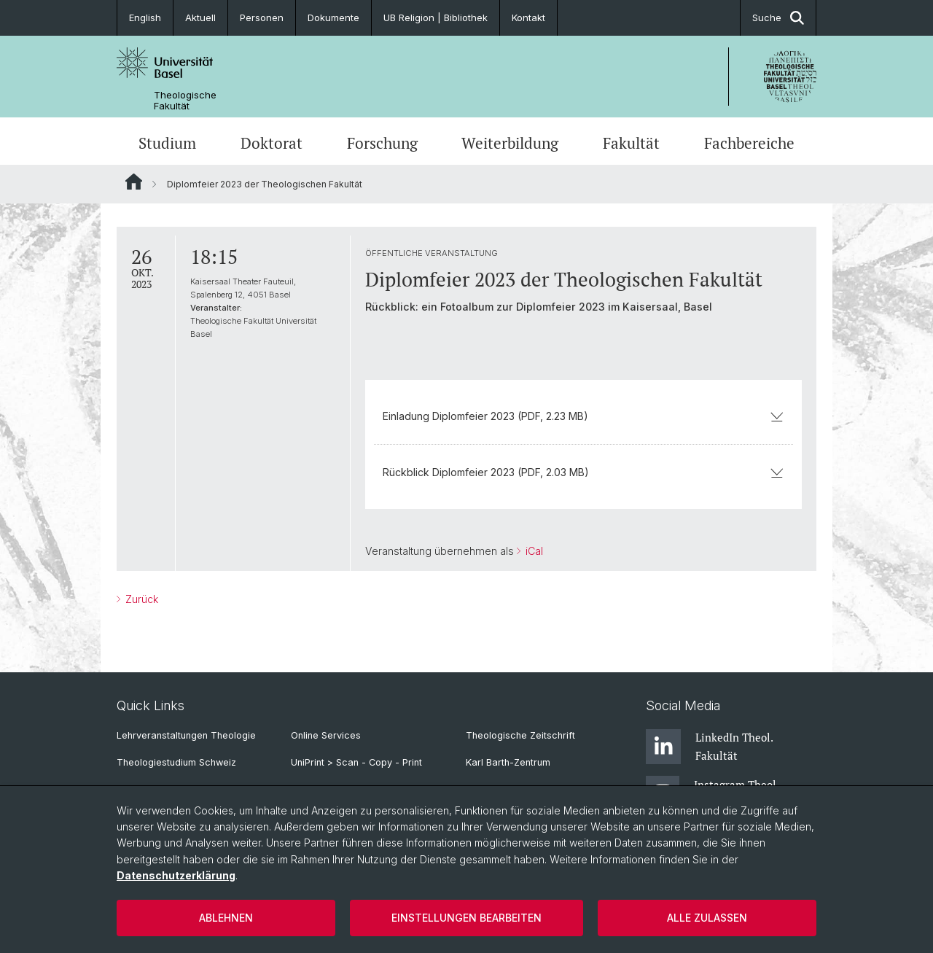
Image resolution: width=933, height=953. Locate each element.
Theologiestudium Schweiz (176, 762)
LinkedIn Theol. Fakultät (709, 746)
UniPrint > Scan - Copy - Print (356, 762)
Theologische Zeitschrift (520, 735)
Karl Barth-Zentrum (508, 762)
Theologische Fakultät (185, 101)
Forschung (382, 143)
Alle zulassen (707, 917)
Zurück (140, 599)
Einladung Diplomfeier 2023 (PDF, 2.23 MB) (583, 416)
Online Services (326, 735)
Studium (167, 143)
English (145, 17)
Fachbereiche (749, 143)
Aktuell (200, 17)
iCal (533, 551)
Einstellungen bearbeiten (466, 917)
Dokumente (333, 17)
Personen (262, 17)
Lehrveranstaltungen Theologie (186, 735)
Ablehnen (226, 917)
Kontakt (528, 17)
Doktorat (271, 143)
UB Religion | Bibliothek (435, 17)
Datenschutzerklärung (176, 875)
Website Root (133, 182)
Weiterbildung (509, 143)
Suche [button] (778, 18)
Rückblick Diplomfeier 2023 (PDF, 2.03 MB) (583, 472)
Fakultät (631, 143)
